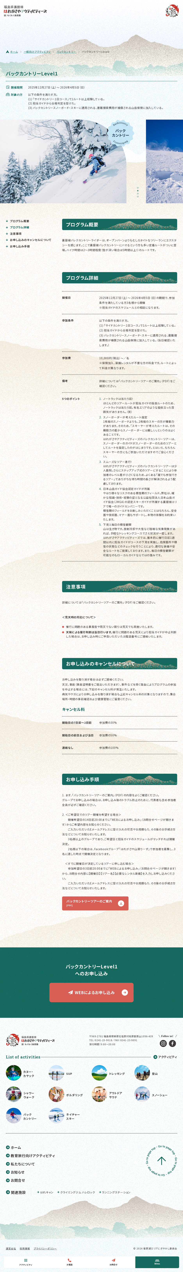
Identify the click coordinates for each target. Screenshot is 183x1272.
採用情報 (25, 1248)
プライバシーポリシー (45, 1248)
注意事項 (13, 234)
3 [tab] (139, 195)
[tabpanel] (67, 161)
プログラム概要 (17, 221)
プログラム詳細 (17, 227)
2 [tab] (139, 192)
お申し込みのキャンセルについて (28, 240)
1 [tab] (139, 189)
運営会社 (11, 1248)
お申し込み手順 (18, 246)
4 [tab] (139, 198)
